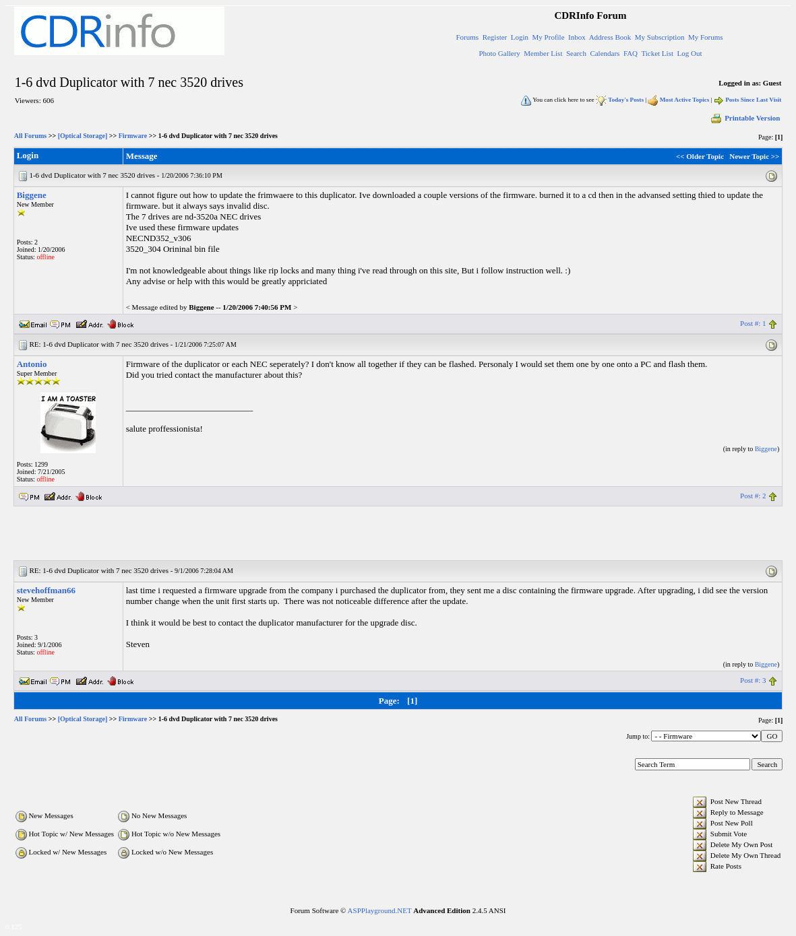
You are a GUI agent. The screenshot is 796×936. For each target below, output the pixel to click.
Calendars (604, 53)
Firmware (133, 135)
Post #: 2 (753, 496)
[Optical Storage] (83, 135)
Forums (467, 37)
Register (495, 37)
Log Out (689, 53)
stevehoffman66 (46, 590)
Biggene (32, 195)
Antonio (32, 364)
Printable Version (745, 118)
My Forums (705, 37)
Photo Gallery (499, 53)
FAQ (630, 53)
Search (576, 53)
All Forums (30, 135)
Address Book (610, 37)
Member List (543, 53)
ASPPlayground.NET (380, 910)
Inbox (577, 37)
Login (519, 37)
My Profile (548, 37)
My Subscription (660, 37)
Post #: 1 (753, 323)
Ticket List (657, 53)
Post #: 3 (753, 680)
